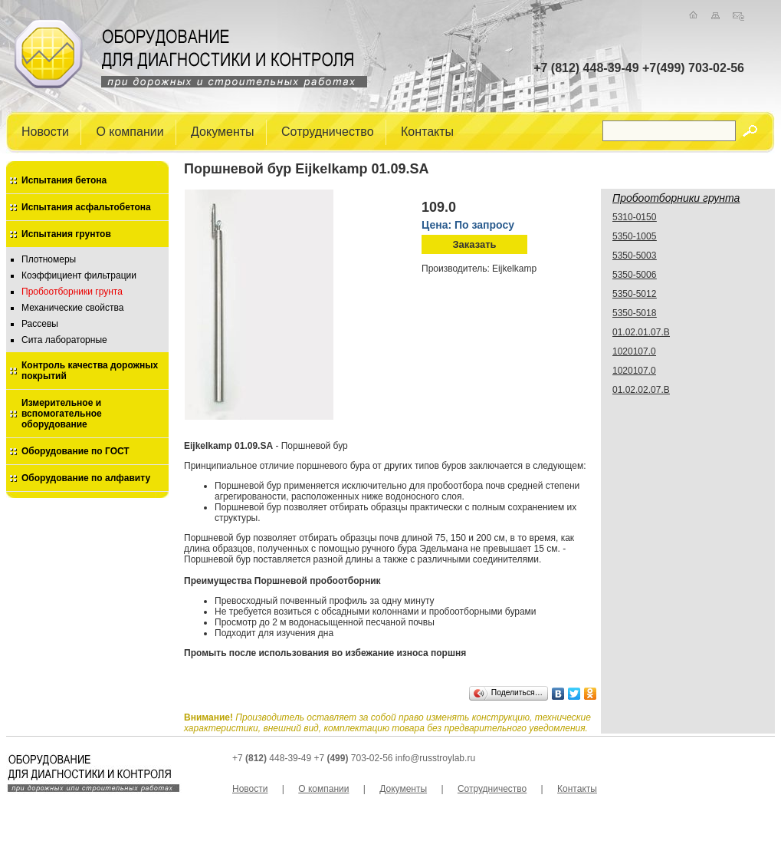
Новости (45, 130)
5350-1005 (634, 236)
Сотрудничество (327, 130)
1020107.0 (634, 351)
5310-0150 (634, 217)
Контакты (427, 130)
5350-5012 (634, 294)
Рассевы (39, 323)
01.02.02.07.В (641, 389)
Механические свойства (72, 307)
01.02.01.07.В (641, 332)
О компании (129, 130)
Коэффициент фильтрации (78, 275)
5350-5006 (634, 274)
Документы (222, 130)
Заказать (474, 244)
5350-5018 (634, 313)
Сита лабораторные (64, 340)
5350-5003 (634, 255)
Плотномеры (48, 259)
